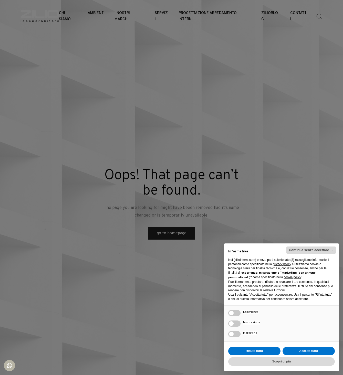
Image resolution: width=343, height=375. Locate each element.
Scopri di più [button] (281, 361)
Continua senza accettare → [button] (311, 250)
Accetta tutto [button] (308, 351)
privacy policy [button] (282, 264)
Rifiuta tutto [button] (254, 351)
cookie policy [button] (292, 277)
